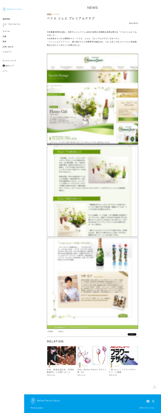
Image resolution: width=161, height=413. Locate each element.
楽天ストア (9, 66)
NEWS (92, 7)
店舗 (4, 36)
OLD (61, 331)
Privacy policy (37, 407)
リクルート (7, 52)
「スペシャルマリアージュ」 (59, 42)
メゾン (5, 71)
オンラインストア (9, 61)
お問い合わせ (8, 47)
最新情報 (6, 19)
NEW (50, 331)
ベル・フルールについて (12, 25)
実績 (4, 41)
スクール (6, 31)
